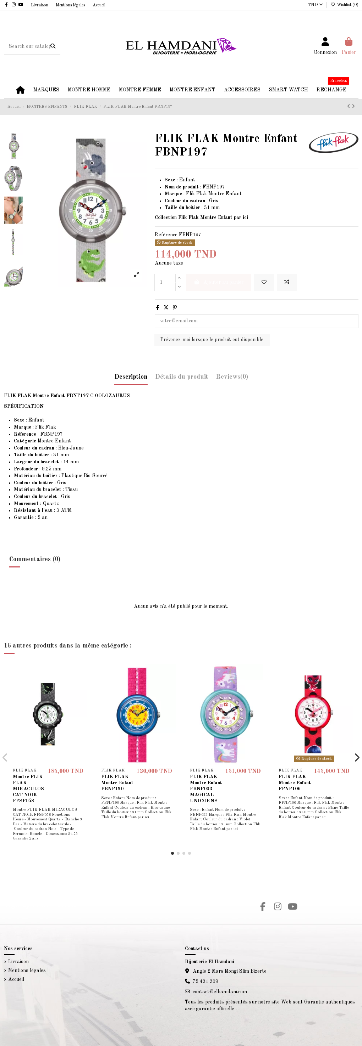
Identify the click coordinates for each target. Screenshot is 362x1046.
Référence (166, 234)
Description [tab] (131, 377)
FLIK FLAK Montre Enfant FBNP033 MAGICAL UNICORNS (206, 788)
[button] (172, 853)
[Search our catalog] (52, 46)
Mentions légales (71, 5)
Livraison (40, 5)
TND (315, 5)
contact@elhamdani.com (220, 991)
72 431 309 (205, 981)
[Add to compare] (287, 282)
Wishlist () (344, 5)
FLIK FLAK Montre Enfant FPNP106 (295, 782)
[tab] (232, 379)
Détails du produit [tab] (181, 377)
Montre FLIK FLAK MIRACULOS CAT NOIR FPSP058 (28, 788)
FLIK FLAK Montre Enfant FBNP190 (117, 782)
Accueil (99, 5)
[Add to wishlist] (264, 282)
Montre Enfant (42, 441)
